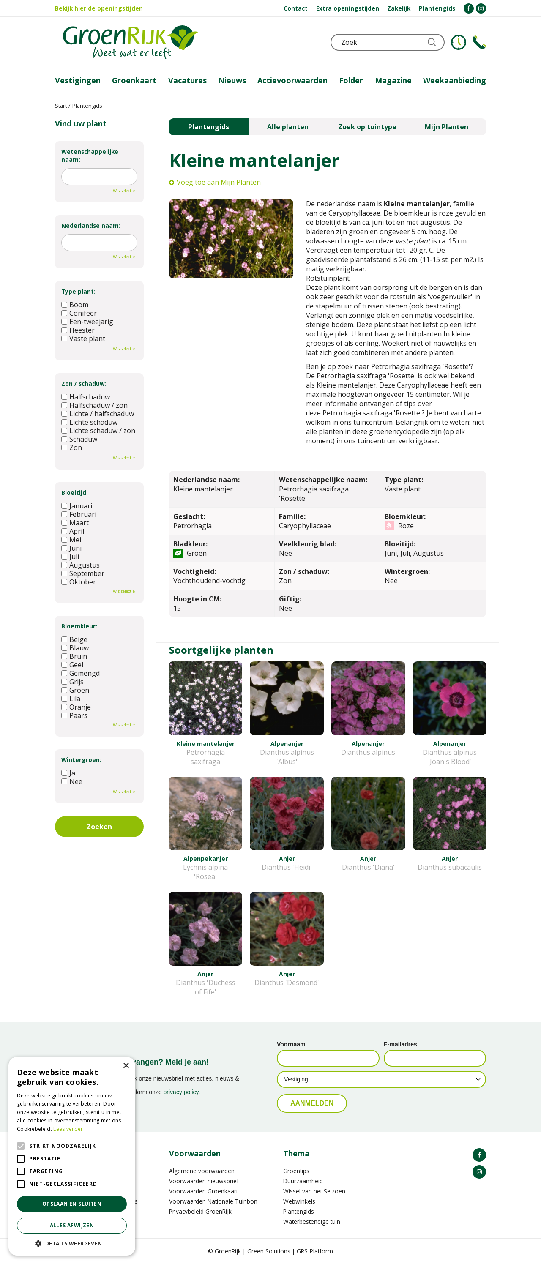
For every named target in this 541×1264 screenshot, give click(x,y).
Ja (68, 773)
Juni (71, 548)
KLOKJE (458, 42)
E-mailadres (400, 1044)
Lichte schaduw (89, 422)
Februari (78, 514)
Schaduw (79, 439)
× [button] (126, 1066)
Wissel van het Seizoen (314, 1191)
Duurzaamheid (303, 1181)
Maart (75, 523)
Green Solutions (268, 1251)
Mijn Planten (446, 126)
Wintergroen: (81, 760)
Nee (71, 781)
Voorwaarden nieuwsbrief (204, 1181)
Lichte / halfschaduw (97, 414)
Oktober (78, 582)
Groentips (296, 1171)
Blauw (75, 648)
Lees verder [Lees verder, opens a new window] (68, 1129)
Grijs (72, 682)
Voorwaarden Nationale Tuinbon (213, 1201)
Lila (70, 699)
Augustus (80, 565)
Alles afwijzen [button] (72, 1225)
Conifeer (79, 313)
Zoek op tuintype (367, 126)
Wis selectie (124, 191)
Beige (74, 639)
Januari (76, 506)
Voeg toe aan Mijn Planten (219, 182)
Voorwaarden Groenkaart (203, 1191)
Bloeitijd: (74, 493)
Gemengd (80, 673)
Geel (72, 665)
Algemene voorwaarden (202, 1171)
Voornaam (291, 1044)
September (82, 573)
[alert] (71, 1156)
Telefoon (479, 42)
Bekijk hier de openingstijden (99, 8)
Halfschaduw (85, 397)
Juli (70, 557)
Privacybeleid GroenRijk (200, 1211)
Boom (74, 305)
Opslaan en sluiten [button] (71, 1203)
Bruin (74, 656)
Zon (71, 447)
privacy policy (181, 1092)
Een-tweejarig (87, 322)
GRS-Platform (315, 1251)
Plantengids (208, 126)
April (72, 531)
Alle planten (288, 126)
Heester (78, 330)
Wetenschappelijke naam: (89, 155)
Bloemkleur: (79, 626)
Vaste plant (83, 338)
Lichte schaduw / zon (98, 431)
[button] (72, 1243)
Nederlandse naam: (90, 225)
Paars (74, 715)
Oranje (76, 707)
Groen (75, 690)
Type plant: (78, 291)
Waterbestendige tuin (311, 1222)
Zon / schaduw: (84, 383)
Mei (71, 540)
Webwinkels (299, 1201)
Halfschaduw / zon (94, 405)
